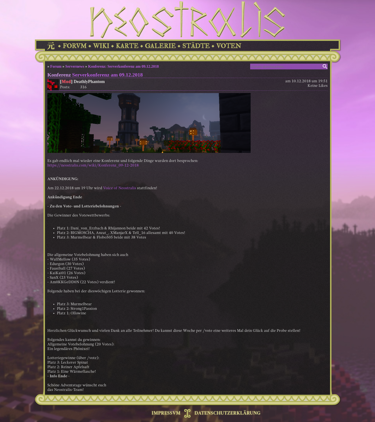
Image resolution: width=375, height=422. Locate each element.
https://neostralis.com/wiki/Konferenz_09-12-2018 (93, 165)
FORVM (75, 46)
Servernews (74, 66)
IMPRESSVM (166, 413)
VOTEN (228, 46)
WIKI (101, 46)
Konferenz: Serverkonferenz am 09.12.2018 (123, 66)
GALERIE (160, 46)
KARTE (127, 46)
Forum (55, 66)
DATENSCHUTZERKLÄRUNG (227, 413)
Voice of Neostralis (119, 188)
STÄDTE (196, 46)
